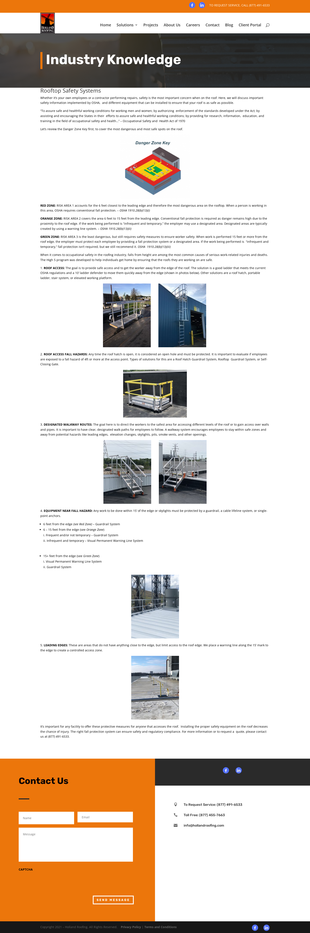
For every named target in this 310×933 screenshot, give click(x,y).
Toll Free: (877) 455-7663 (204, 815)
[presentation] (51, 880)
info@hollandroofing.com (204, 825)
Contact (213, 25)
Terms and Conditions (160, 927)
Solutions (125, 25)
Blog (229, 25)
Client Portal (250, 25)
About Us (172, 25)
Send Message (113, 900)
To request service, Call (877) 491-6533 (239, 5)
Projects (150, 25)
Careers (193, 25)
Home (105, 25)
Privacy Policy (131, 927)
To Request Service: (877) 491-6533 (213, 805)
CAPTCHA (26, 869)
